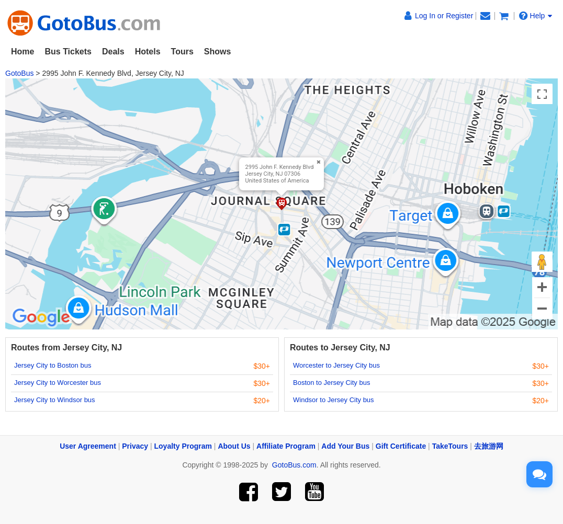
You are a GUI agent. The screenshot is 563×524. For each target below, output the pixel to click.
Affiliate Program (286, 446)
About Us (234, 446)
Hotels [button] (148, 51)
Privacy (135, 446)
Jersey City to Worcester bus (57, 382)
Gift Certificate (401, 446)
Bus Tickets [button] (68, 51)
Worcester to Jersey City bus (336, 365)
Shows (217, 51)
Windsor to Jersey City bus (333, 400)
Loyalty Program (183, 446)
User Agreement (88, 446)
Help (535, 16)
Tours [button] (182, 51)
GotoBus (19, 73)
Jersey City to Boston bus (52, 365)
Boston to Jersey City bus (331, 382)
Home (22, 51)
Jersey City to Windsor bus (54, 400)
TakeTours (450, 446)
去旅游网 (488, 446)
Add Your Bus (345, 446)
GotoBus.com (294, 465)
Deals (113, 51)
